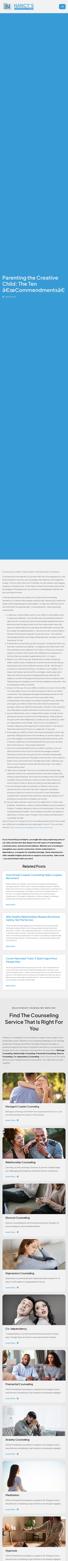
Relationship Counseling (24, 1053)
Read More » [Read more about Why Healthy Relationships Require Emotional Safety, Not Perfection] (11, 946)
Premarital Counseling (46, 1053)
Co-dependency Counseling (26, 1056)
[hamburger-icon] (62, 6)
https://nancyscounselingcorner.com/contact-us (31, 827)
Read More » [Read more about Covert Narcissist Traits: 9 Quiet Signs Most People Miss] (11, 986)
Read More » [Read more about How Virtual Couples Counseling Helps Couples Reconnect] (11, 905)
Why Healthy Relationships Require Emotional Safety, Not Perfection (33, 918)
